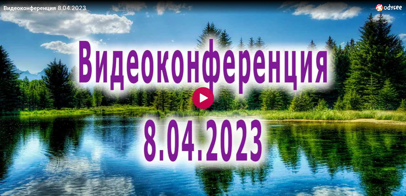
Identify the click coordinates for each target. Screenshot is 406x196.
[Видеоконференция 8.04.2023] (187, 8)
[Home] (389, 7)
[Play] (203, 98)
